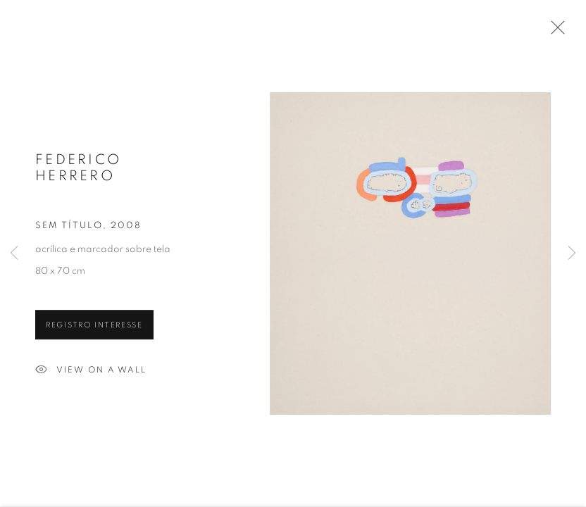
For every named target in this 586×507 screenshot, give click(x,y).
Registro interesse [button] (94, 326)
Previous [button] (14, 253)
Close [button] (554, 31)
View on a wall (90, 372)
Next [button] (572, 253)
